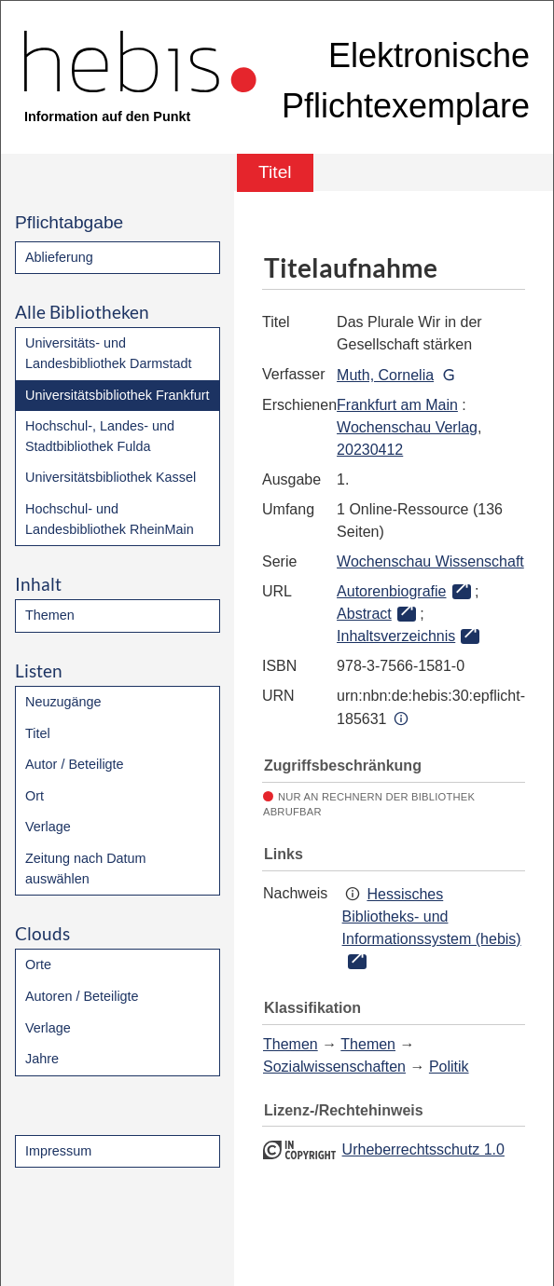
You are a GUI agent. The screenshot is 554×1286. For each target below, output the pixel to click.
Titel (37, 733)
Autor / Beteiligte (74, 764)
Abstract (364, 614)
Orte (38, 964)
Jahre (42, 1058)
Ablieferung (59, 257)
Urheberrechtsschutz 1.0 (423, 1149)
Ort (34, 795)
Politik (449, 1066)
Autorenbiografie (391, 591)
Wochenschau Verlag (407, 427)
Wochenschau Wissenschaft (430, 561)
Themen (50, 615)
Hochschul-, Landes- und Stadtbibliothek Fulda (99, 436)
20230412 (370, 450)
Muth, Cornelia (385, 375)
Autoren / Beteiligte (82, 996)
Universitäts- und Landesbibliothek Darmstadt (108, 353)
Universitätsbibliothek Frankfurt (117, 395)
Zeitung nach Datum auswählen (85, 868)
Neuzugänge (63, 701)
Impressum (58, 1150)
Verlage (48, 826)
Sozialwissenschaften (334, 1066)
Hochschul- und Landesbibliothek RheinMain (109, 519)
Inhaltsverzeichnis (396, 636)
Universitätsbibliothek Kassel (110, 477)
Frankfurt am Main (397, 405)
